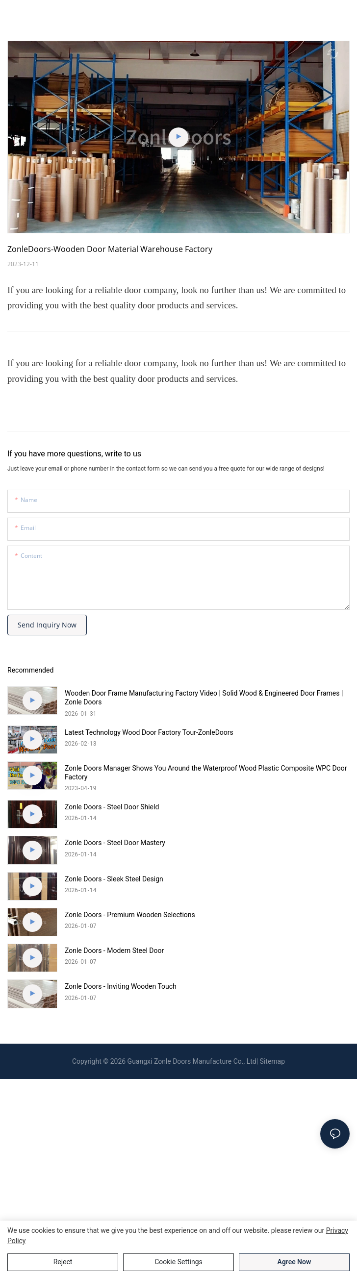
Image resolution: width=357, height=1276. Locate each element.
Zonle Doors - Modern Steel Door (114, 950)
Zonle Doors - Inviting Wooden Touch (121, 986)
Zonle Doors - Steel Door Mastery (115, 843)
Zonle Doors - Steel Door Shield (112, 807)
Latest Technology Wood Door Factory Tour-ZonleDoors (149, 732)
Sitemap (272, 1061)
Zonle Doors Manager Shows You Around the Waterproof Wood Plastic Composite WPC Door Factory (206, 772)
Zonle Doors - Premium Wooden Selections (130, 915)
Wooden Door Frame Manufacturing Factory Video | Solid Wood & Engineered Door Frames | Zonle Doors (204, 697)
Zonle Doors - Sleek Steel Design (114, 879)
